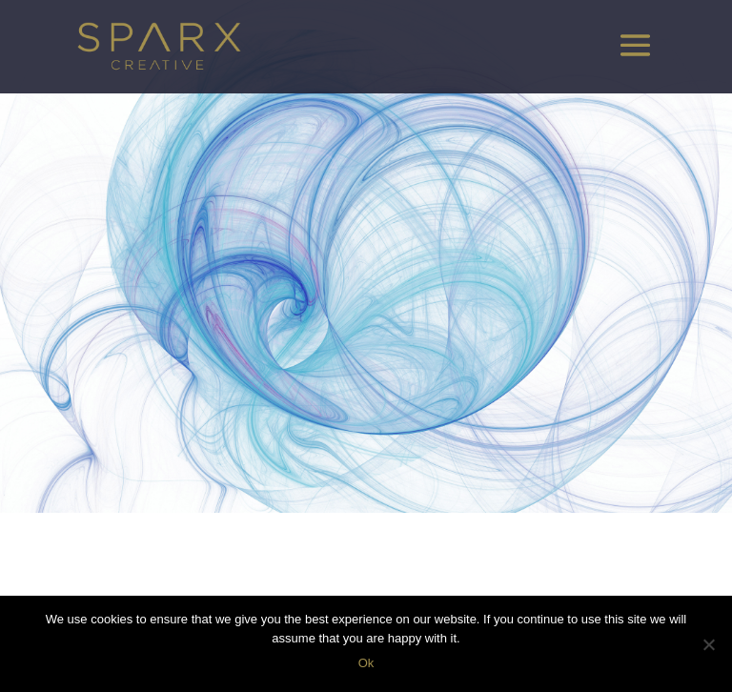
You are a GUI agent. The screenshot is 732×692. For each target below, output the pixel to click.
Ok (366, 663)
